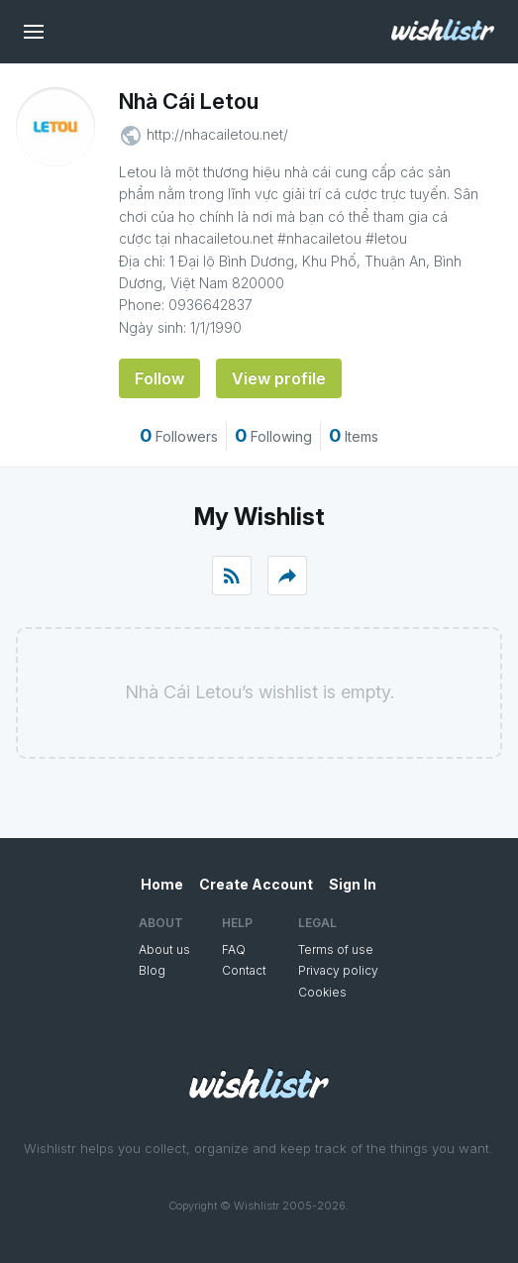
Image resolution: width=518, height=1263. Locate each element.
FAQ (234, 949)
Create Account (256, 884)
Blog (152, 970)
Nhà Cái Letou (189, 101)
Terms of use (335, 949)
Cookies (322, 992)
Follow (159, 378)
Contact (244, 970)
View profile (279, 378)
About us (164, 949)
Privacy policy (338, 970)
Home (162, 884)
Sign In (352, 884)
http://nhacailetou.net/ (217, 134)
